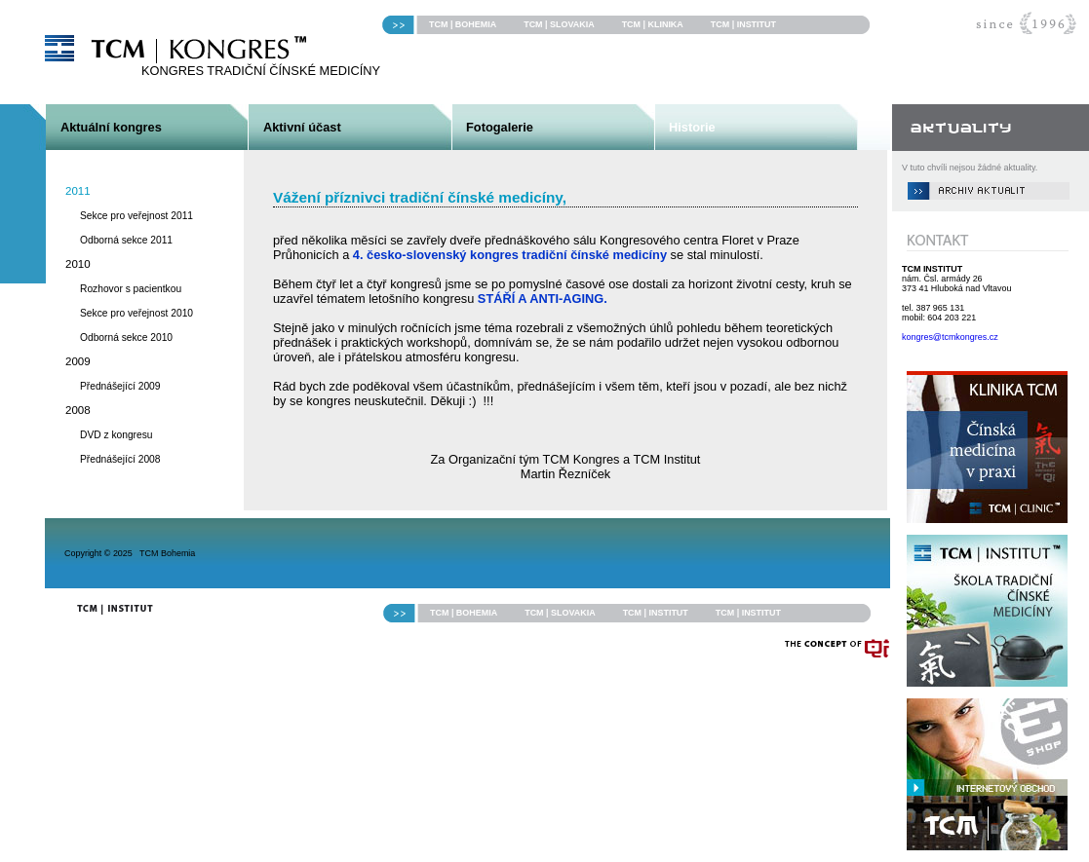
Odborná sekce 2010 (126, 337)
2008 (78, 410)
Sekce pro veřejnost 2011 (136, 215)
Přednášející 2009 (120, 386)
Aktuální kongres (111, 127)
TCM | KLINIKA (652, 24)
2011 (78, 191)
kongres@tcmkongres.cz (950, 337)
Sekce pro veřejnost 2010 (136, 313)
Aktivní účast (302, 127)
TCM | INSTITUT (743, 24)
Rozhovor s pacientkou (130, 288)
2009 (78, 361)
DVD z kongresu (116, 435)
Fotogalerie (499, 127)
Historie (692, 127)
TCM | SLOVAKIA (559, 24)
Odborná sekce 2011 (126, 240)
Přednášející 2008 (120, 459)
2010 (78, 264)
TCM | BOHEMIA (462, 24)
